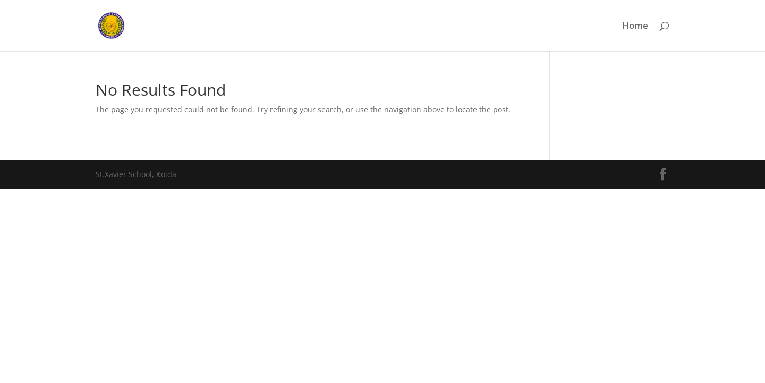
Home (635, 26)
